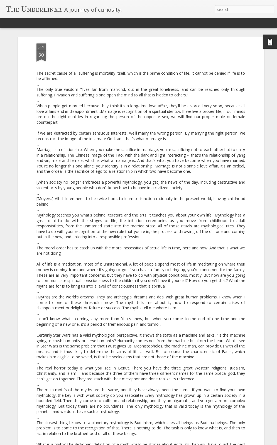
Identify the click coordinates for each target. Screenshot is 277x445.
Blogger (169, 441)
